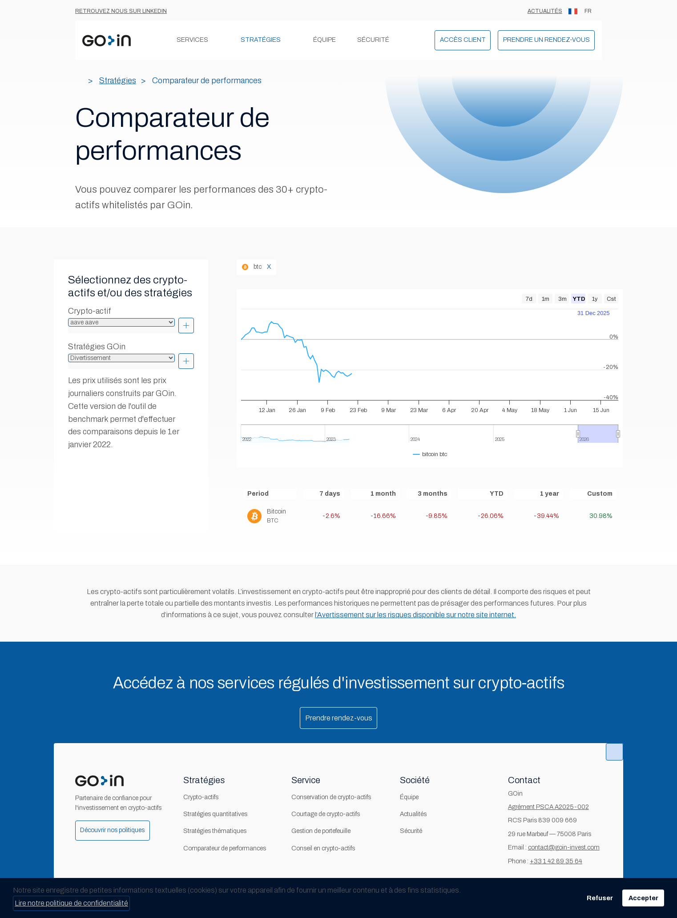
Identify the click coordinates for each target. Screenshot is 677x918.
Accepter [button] (643, 898)
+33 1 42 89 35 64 (556, 861)
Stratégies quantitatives (215, 814)
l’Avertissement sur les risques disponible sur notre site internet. (415, 615)
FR (580, 11)
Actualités (545, 11)
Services (192, 39)
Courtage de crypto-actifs (325, 814)
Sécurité (373, 39)
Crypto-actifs (200, 797)
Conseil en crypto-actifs (323, 848)
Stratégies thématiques (214, 831)
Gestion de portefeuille (321, 831)
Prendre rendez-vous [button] (338, 718)
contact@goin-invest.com (564, 847)
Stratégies (261, 39)
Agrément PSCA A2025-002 (548, 807)
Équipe (324, 39)
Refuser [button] (600, 898)
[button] (463, 40)
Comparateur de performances (224, 848)
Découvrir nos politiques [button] (112, 830)
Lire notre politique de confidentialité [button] (71, 903)
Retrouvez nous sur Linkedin (121, 11)
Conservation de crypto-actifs (331, 797)
